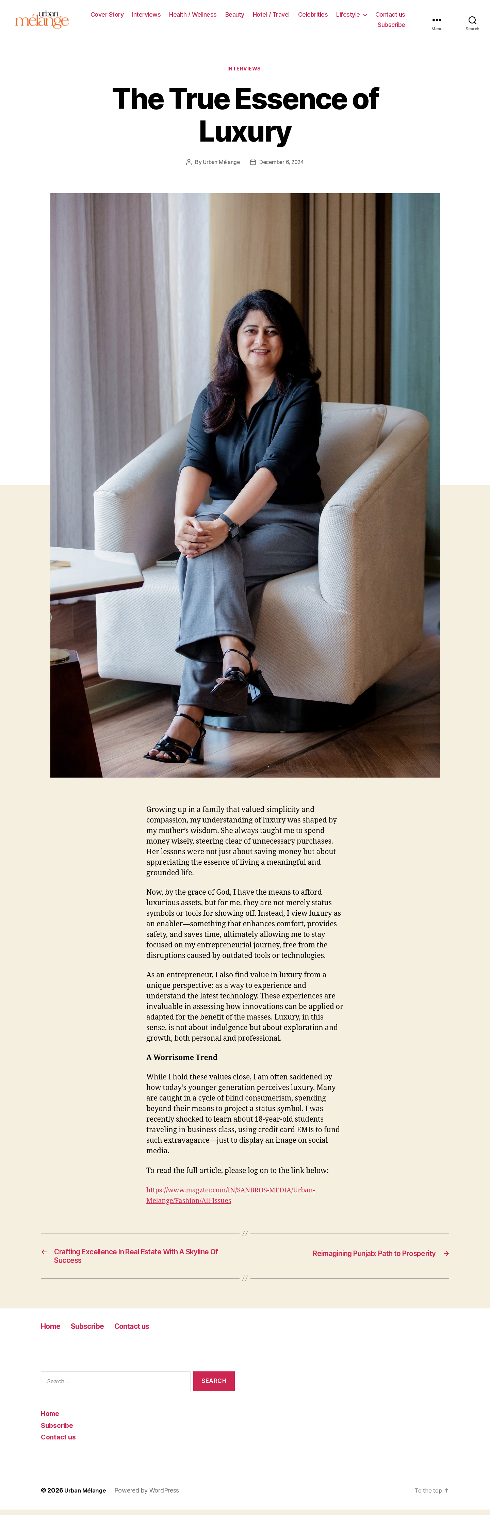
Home (52, 1331)
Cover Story (107, 15)
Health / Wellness (193, 15)
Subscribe (391, 25)
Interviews (146, 15)
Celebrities (313, 15)
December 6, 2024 (282, 164)
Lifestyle (348, 15)
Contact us (390, 15)
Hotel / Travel (271, 15)
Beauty (234, 15)
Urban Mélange (220, 164)
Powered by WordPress (149, 1495)
